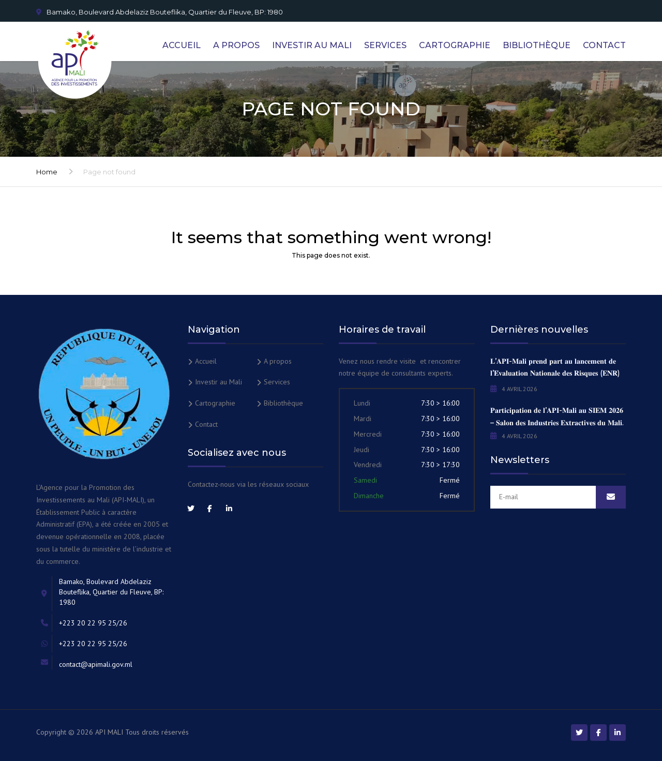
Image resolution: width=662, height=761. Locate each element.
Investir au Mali (312, 45)
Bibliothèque (536, 45)
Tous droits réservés (157, 732)
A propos (236, 45)
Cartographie (454, 45)
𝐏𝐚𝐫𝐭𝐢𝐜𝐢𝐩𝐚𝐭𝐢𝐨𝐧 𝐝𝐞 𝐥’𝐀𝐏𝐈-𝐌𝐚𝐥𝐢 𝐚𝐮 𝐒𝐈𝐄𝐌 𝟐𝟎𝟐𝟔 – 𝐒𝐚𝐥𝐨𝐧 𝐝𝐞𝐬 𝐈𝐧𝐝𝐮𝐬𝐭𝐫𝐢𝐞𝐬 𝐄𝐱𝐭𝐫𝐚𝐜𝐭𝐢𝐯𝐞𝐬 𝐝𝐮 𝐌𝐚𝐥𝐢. (557, 416)
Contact (604, 45)
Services (385, 45)
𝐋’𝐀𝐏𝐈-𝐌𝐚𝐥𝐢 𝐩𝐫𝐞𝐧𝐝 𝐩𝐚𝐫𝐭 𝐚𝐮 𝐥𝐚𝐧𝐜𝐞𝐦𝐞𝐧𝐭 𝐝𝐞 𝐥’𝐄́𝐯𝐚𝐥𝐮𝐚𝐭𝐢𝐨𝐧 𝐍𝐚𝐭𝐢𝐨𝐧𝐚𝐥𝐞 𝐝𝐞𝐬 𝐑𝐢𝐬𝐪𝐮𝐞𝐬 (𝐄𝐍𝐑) (555, 367)
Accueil (181, 45)
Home (46, 172)
